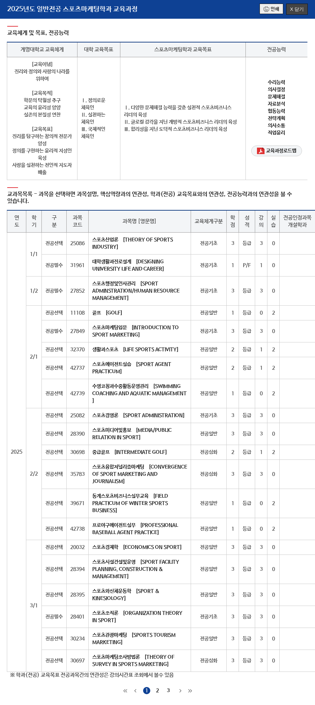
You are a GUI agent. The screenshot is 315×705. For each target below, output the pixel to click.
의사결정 (276, 90)
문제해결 (276, 97)
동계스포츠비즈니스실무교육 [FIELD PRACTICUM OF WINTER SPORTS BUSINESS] (130, 503)
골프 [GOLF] (107, 313)
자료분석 (276, 104)
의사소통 (276, 126)
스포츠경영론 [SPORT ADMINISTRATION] (138, 415)
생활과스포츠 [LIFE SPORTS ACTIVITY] (135, 349)
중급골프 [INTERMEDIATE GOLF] (129, 452)
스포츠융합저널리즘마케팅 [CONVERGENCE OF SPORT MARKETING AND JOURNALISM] (139, 474)
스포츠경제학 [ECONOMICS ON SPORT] (137, 547)
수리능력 (276, 82)
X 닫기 (297, 9)
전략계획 (276, 118)
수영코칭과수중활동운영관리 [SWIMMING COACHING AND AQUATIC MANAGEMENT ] (139, 393)
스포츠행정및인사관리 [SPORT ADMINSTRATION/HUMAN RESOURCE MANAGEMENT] (135, 291)
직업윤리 (276, 133)
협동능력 (276, 111)
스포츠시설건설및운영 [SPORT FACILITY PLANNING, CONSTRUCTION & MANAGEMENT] (135, 569)
